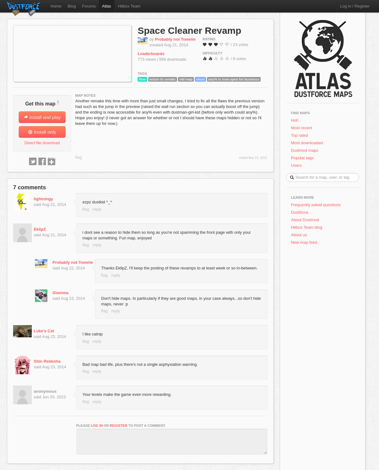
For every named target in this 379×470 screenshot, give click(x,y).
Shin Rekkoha (47, 361)
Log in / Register (355, 6)
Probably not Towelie (175, 39)
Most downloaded (307, 142)
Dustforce (299, 212)
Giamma (60, 292)
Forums (89, 6)
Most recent (301, 127)
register (118, 425)
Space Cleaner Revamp (189, 30)
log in (97, 425)
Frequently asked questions (316, 204)
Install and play (42, 117)
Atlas (106, 6)
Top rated (299, 135)
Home (56, 6)
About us (299, 234)
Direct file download (42, 142)
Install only (42, 132)
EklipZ (40, 229)
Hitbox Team (129, 6)
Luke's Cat (44, 331)
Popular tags (302, 158)
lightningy (43, 199)
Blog (72, 6)
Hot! (294, 120)
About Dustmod (305, 219)
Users (296, 165)
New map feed (305, 242)
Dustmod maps (304, 150)
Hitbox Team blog (306, 227)
